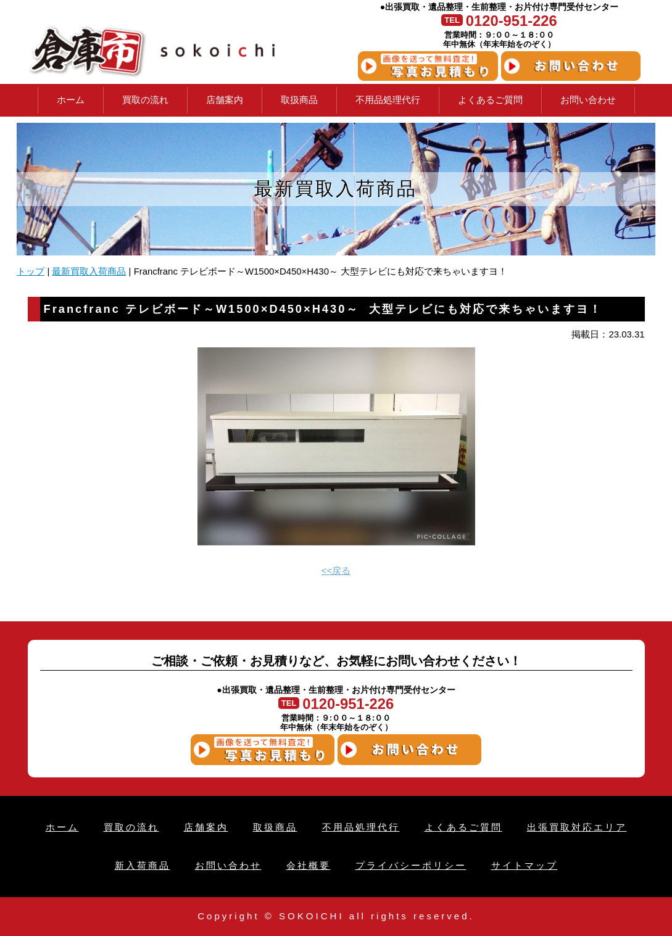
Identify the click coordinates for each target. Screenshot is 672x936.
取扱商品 (299, 100)
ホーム (71, 100)
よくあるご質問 (490, 100)
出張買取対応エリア (577, 827)
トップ (30, 271)
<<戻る (336, 571)
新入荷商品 (142, 866)
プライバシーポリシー (411, 866)
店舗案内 (224, 100)
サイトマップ (524, 866)
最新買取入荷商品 (89, 271)
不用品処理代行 (387, 100)
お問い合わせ (588, 100)
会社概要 (308, 866)
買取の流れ (145, 100)
